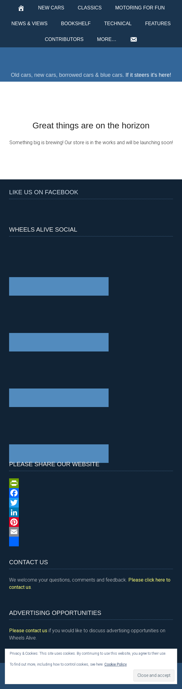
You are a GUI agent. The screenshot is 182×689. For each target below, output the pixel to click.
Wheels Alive (91, 58)
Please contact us (28, 630)
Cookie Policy (115, 664)
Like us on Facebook (43, 192)
